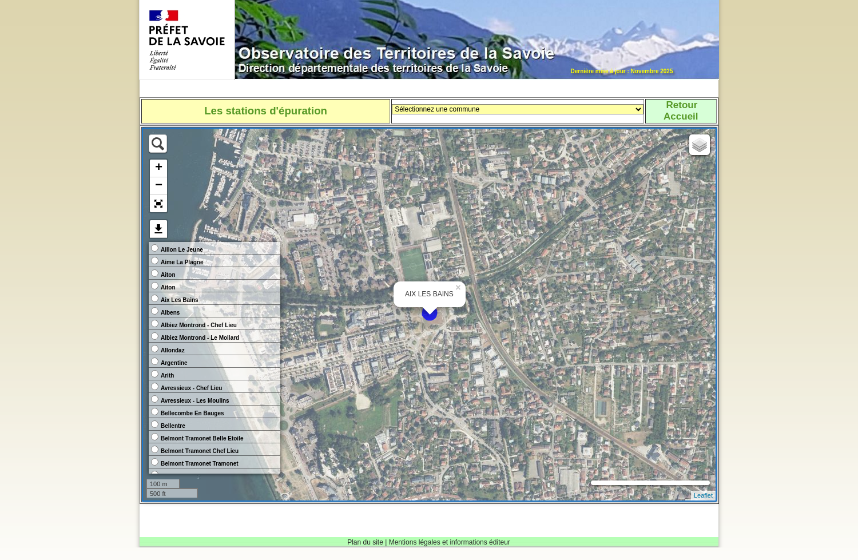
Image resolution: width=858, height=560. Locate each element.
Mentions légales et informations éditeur (449, 542)
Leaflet (703, 495)
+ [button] (158, 168)
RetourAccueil (681, 111)
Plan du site (365, 542)
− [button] (158, 185)
